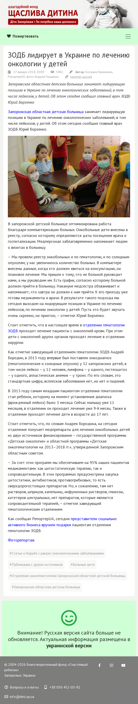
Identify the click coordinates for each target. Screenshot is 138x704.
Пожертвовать (23, 36)
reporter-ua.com (78, 77)
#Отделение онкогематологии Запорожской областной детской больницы (67, 575)
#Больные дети (83, 564)
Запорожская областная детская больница (46, 111)
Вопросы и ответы (21, 687)
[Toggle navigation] (128, 36)
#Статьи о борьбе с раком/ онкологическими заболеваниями (57, 553)
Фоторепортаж (21, 540)
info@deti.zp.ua (19, 696)
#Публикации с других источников (36, 564)
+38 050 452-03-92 (62, 687)
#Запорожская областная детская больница (46, 587)
